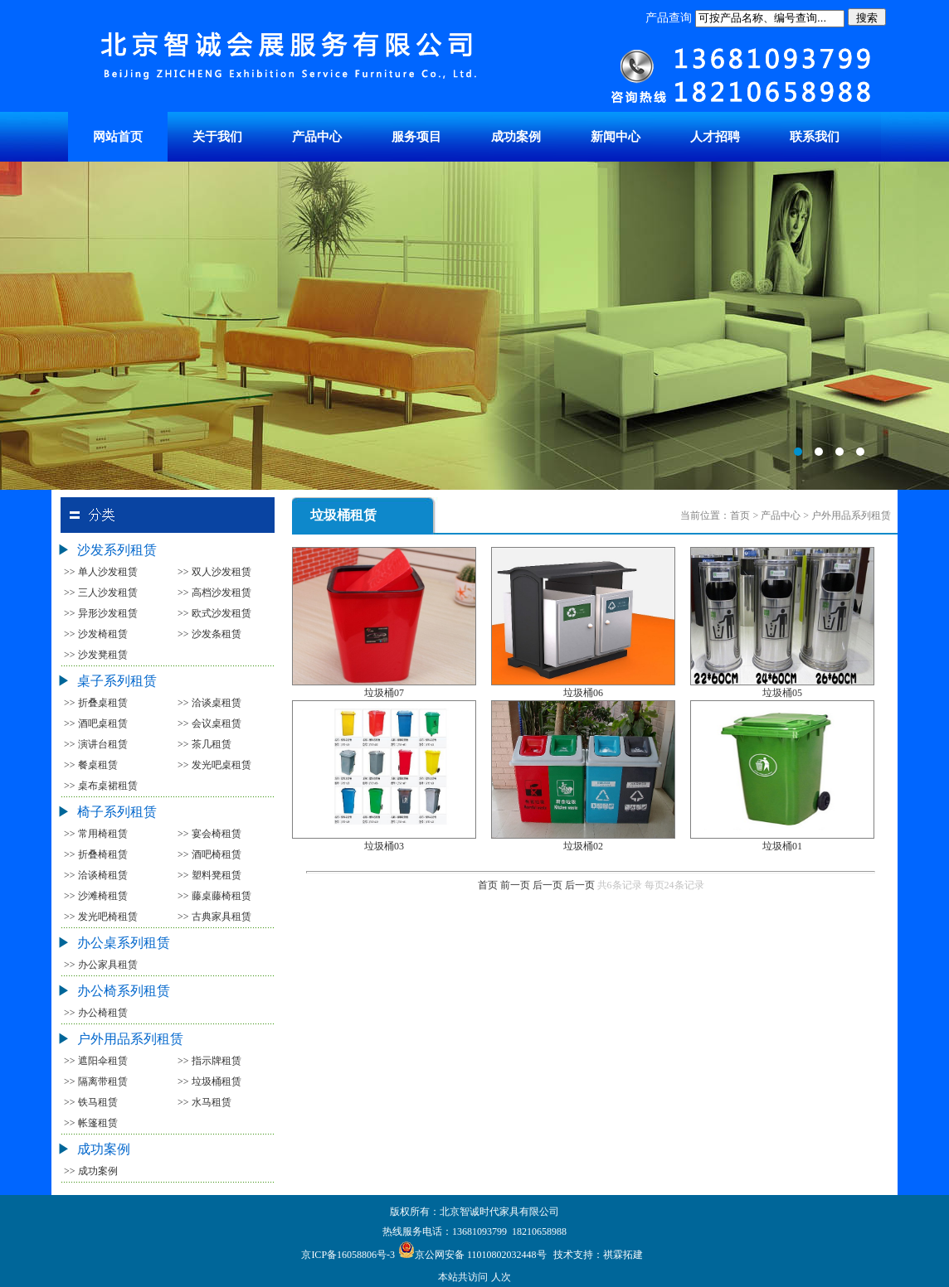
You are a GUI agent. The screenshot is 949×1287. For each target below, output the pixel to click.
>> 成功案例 (91, 1171)
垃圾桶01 (782, 846)
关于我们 (217, 136)
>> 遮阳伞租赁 (96, 1061)
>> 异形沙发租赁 (101, 613)
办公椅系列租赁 (123, 991)
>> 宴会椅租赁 (209, 833)
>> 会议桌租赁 (209, 723)
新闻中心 (615, 136)
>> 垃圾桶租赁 (209, 1081)
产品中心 (317, 136)
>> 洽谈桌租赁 (209, 703)
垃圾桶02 (583, 846)
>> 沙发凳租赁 (96, 654)
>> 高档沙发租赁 (214, 592)
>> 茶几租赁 (204, 744)
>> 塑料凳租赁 (209, 875)
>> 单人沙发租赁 (101, 572)
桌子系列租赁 (117, 681)
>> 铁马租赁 (91, 1102)
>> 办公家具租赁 (101, 964)
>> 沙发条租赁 (209, 634)
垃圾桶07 (384, 693)
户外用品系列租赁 (130, 1039)
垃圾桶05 (782, 693)
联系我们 (815, 136)
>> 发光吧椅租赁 (101, 916)
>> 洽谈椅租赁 (96, 875)
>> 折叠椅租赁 (96, 854)
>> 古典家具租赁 (214, 916)
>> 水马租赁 (204, 1102)
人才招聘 (715, 136)
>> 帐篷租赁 (91, 1123)
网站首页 (118, 136)
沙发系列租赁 (117, 550)
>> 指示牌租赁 (209, 1061)
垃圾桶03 (384, 846)
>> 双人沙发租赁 (214, 572)
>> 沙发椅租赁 (96, 634)
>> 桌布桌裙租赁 (101, 785)
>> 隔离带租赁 (96, 1081)
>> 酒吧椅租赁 (209, 854)
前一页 (515, 885)
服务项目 (416, 136)
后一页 (547, 885)
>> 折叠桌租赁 (96, 703)
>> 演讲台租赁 (96, 744)
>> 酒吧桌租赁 (96, 723)
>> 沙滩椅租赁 (96, 896)
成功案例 (516, 136)
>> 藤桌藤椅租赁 (214, 896)
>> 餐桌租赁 (91, 765)
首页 (488, 885)
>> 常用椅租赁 (96, 833)
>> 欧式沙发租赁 (214, 613)
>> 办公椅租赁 (96, 1012)
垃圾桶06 (583, 693)
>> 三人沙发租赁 (101, 592)
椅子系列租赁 (117, 812)
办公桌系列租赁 (123, 943)
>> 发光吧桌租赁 (214, 765)
